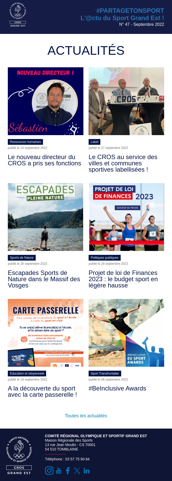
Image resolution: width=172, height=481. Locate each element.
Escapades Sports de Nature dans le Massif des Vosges (44, 279)
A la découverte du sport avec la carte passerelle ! (42, 391)
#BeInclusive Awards (117, 388)
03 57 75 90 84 (77, 459)
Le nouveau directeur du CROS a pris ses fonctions (44, 160)
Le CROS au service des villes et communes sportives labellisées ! (123, 163)
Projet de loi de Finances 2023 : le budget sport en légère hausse (123, 279)
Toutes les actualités (86, 415)
